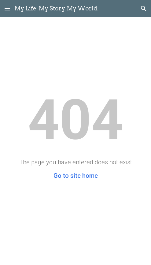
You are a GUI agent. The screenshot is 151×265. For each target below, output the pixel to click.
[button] (7, 8)
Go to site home (75, 175)
